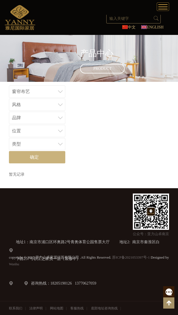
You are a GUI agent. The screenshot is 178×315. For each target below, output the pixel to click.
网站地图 (56, 308)
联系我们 (15, 308)
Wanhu (14, 264)
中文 (132, 27)
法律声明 (36, 308)
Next (170, 58)
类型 (16, 144)
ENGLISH (155, 27)
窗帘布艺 (21, 91)
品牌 (16, 117)
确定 (34, 157)
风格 (16, 104)
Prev (8, 58)
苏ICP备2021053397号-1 (131, 257)
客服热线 (168, 291)
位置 (16, 130)
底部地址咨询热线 (104, 308)
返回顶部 (168, 303)
